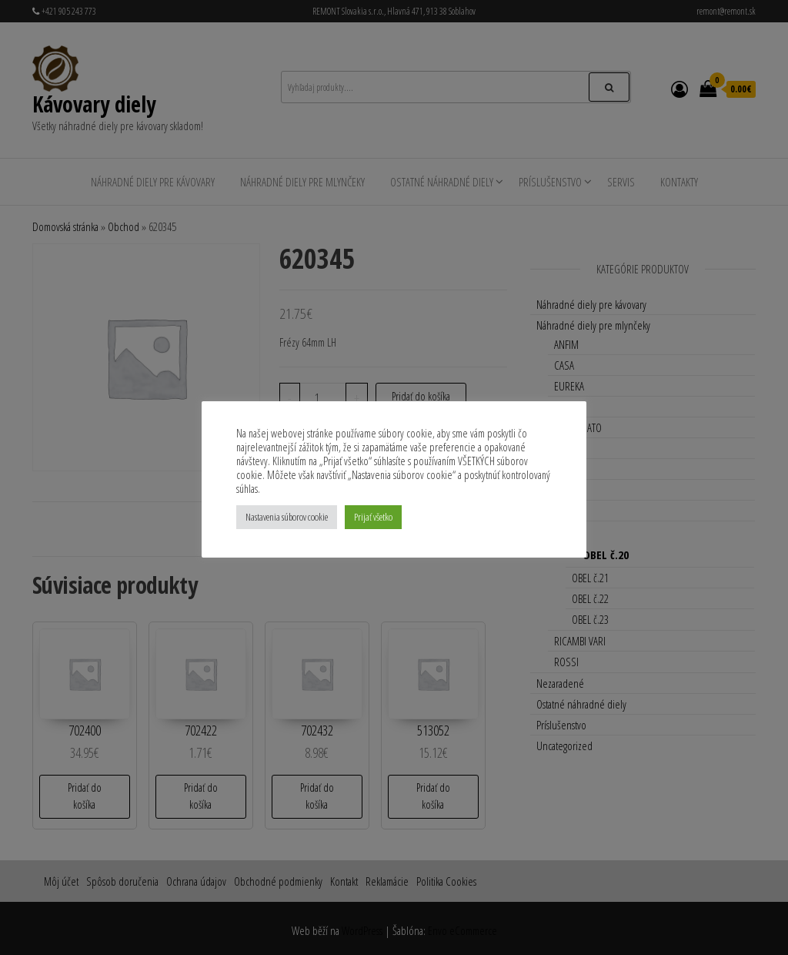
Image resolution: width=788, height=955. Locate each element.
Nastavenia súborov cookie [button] (286, 517)
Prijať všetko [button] (373, 517)
